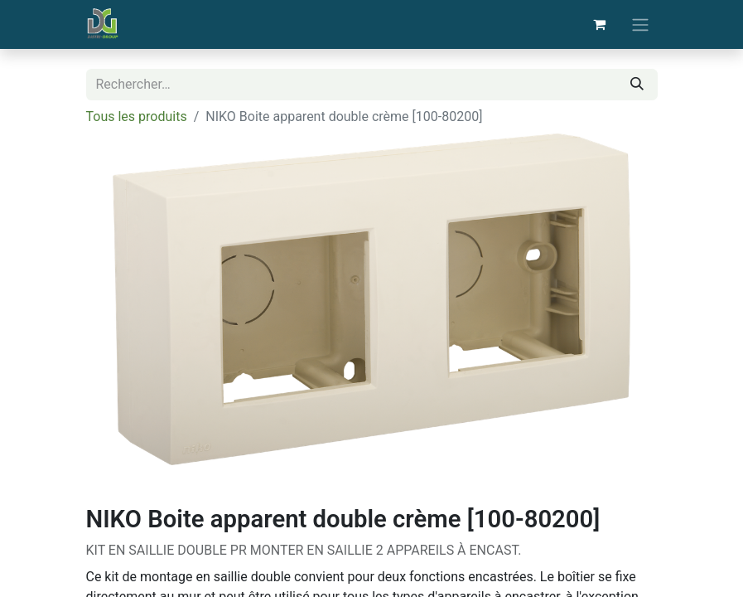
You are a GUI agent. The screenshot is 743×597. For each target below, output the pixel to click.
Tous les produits (136, 116)
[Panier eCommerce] (599, 24)
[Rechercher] (637, 84)
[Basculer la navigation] (640, 24)
